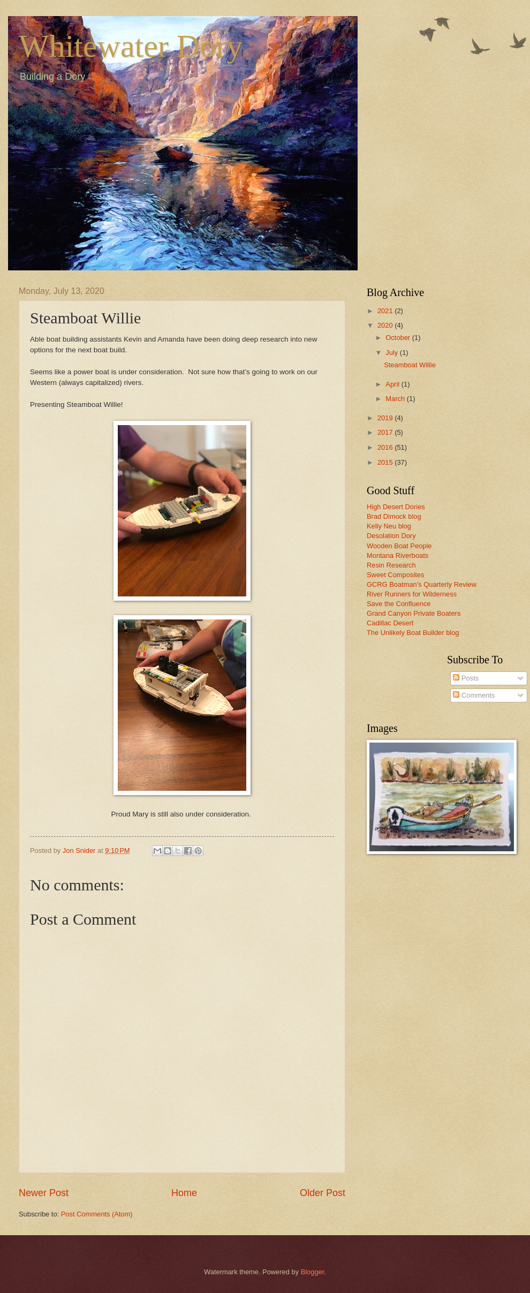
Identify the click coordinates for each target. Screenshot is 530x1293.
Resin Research (391, 565)
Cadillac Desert (390, 623)
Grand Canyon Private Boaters (413, 613)
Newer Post (44, 1193)
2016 (386, 447)
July (392, 353)
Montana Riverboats (397, 555)
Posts (466, 678)
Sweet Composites (395, 575)
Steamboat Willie (410, 365)
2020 (386, 325)
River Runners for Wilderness (412, 594)
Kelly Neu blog (389, 526)
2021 (386, 311)
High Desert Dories (396, 507)
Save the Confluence (399, 604)
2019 (386, 418)
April (393, 384)
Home (184, 1193)
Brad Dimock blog (394, 516)
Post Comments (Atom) (97, 1214)
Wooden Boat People (399, 546)
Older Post (322, 1193)
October (398, 338)
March (395, 399)
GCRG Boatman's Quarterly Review (421, 584)
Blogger (312, 1272)
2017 (386, 432)
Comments (474, 695)
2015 (386, 462)
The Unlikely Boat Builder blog (413, 633)
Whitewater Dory (131, 46)
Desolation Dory (391, 536)
